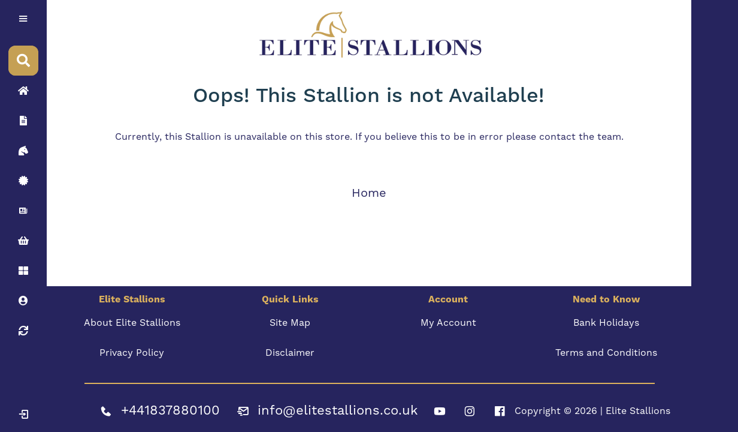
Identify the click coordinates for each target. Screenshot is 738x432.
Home (369, 193)
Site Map (290, 323)
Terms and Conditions (606, 353)
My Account (448, 323)
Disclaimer (289, 353)
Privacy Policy (131, 353)
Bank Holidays (606, 323)
